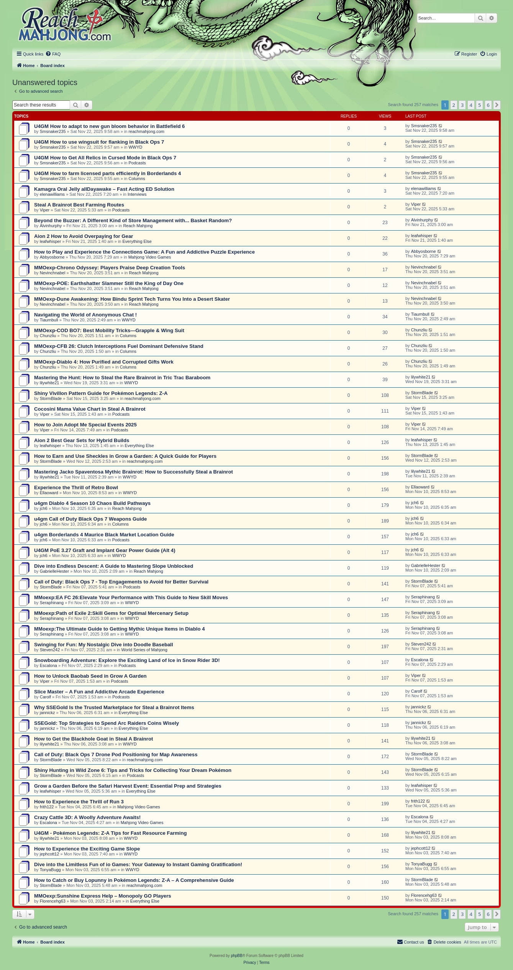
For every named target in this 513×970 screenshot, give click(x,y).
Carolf (45, 697)
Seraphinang (52, 602)
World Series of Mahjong (144, 649)
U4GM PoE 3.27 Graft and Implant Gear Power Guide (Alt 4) (104, 550)
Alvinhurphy (51, 225)
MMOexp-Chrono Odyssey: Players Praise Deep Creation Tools (109, 267)
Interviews (137, 194)
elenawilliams (52, 194)
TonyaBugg (50, 869)
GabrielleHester (54, 571)
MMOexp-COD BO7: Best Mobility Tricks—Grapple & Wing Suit (109, 330)
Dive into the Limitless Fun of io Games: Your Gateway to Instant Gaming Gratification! (138, 864)
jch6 (44, 508)
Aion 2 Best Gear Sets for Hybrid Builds (81, 440)
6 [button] (488, 105)
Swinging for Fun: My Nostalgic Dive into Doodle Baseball (103, 644)
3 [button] (462, 105)
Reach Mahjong (137, 225)
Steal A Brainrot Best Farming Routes (79, 205)
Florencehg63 (53, 901)
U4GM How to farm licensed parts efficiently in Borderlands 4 (107, 173)
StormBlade (51, 398)
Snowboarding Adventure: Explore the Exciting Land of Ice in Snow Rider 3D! (127, 660)
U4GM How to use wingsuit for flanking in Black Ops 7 (99, 142)
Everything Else (137, 241)
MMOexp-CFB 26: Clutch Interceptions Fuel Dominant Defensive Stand (118, 346)
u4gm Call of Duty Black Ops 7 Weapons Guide (90, 519)
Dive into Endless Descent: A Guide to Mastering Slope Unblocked (113, 566)
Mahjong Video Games (149, 257)
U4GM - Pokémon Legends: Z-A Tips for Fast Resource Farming (110, 833)
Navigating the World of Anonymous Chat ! (85, 315)
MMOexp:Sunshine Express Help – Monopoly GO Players (102, 896)
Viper (44, 210)
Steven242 (50, 649)
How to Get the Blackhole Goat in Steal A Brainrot (93, 739)
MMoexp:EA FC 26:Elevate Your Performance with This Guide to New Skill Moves (131, 597)
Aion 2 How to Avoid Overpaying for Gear (83, 236)
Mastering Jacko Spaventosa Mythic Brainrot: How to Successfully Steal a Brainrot (133, 472)
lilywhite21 (49, 382)
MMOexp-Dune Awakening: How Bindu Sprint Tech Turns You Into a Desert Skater (132, 299)
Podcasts (137, 163)
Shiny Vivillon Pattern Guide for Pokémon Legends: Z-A (101, 393)
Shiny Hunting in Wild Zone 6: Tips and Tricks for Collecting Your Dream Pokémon (132, 770)
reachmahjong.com (146, 131)
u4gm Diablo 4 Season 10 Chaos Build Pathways (92, 503)
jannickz (47, 712)
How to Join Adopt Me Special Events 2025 (85, 425)
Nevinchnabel (53, 272)
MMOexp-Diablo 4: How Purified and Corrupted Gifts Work (104, 362)
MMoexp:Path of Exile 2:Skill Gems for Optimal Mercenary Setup (111, 613)
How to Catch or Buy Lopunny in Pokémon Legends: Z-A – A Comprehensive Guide (134, 880)
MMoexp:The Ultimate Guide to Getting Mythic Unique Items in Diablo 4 (119, 629)
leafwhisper (50, 241)
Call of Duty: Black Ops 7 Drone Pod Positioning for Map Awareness (115, 754)
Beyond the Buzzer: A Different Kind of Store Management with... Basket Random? (133, 220)
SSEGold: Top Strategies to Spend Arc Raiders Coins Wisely (106, 723)
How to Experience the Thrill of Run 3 (79, 802)
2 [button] (453, 105)
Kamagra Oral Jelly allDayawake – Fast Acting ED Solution (104, 189)
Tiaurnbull (49, 320)
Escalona (48, 665)
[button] (497, 105)
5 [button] (479, 105)
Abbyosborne (52, 257)
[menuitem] (53, 54)
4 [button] (471, 105)
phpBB (237, 956)
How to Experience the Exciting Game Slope (87, 849)
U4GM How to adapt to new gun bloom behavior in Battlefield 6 (109, 126)
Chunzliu (48, 335)
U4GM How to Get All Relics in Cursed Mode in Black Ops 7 (105, 158)
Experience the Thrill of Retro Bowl (76, 487)
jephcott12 (49, 854)
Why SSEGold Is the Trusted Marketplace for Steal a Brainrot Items (114, 707)
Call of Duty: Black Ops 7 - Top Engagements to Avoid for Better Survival (121, 582)
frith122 (47, 807)
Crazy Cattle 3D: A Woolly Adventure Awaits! (87, 817)
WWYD (135, 147)
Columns (136, 178)
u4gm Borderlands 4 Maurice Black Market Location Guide (104, 534)
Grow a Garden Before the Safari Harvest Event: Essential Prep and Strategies (127, 786)
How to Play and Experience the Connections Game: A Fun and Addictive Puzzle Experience (144, 252)
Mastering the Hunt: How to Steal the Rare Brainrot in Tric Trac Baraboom (122, 377)
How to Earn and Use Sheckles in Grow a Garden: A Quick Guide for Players (125, 456)
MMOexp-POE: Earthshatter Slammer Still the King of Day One (109, 283)
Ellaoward (49, 492)
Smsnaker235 (53, 131)
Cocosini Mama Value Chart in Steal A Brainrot (90, 409)
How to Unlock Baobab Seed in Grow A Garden (90, 676)
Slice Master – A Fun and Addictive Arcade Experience (99, 692)
